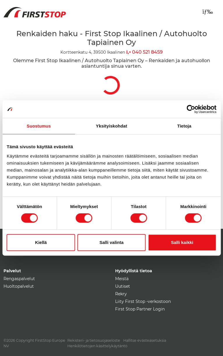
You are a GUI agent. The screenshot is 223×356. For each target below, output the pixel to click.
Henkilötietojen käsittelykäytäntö (97, 346)
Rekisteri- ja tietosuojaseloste (93, 340)
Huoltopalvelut (18, 286)
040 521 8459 (144, 52)
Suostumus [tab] (39, 125)
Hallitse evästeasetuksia (144, 340)
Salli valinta (111, 242)
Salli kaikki (182, 242)
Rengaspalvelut (19, 278)
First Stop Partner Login (140, 309)
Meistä (122, 278)
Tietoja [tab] (184, 125)
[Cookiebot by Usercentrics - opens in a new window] (190, 109)
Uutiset (122, 286)
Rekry (121, 293)
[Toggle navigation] (208, 11)
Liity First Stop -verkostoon (143, 301)
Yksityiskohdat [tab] (111, 125)
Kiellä (41, 242)
